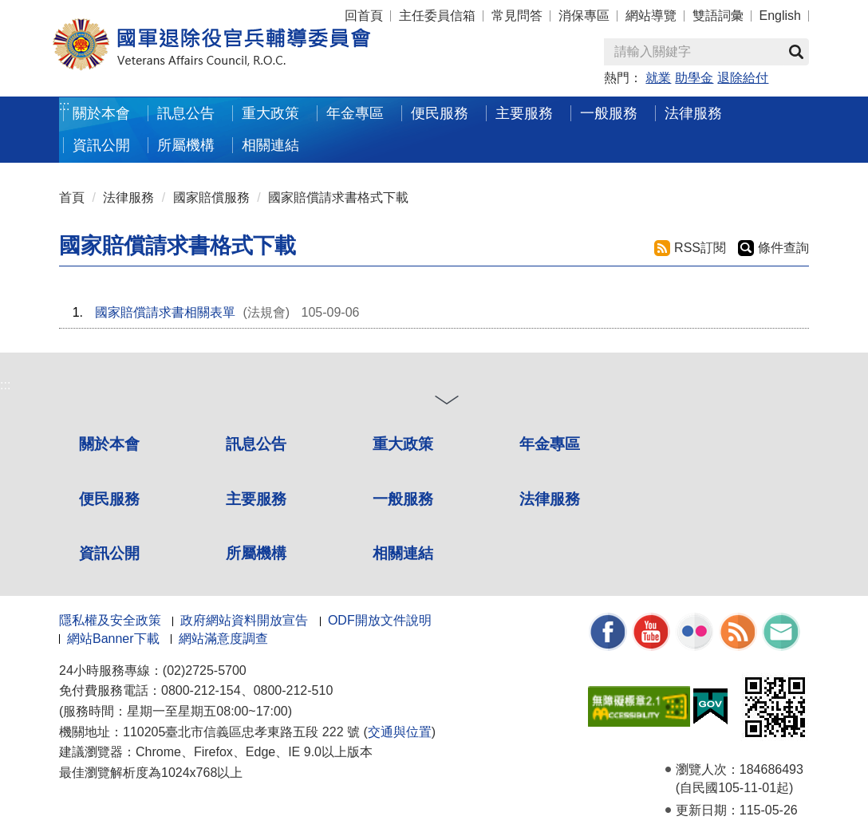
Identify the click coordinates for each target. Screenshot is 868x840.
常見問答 (516, 15)
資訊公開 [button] (101, 144)
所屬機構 (256, 553)
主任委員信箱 (437, 15)
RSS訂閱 (700, 247)
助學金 (694, 78)
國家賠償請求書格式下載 (338, 197)
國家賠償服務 (211, 197)
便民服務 (109, 499)
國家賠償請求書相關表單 (165, 312)
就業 (658, 78)
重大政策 (270, 113)
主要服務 (256, 499)
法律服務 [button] (693, 113)
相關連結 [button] (270, 144)
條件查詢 (783, 247)
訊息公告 (256, 444)
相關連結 (403, 553)
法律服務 (128, 197)
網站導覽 (651, 15)
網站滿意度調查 (223, 638)
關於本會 (109, 444)
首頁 (72, 197)
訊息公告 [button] (186, 113)
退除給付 (742, 78)
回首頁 (364, 15)
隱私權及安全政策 (110, 620)
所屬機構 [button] (186, 144)
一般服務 (403, 499)
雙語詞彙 (718, 15)
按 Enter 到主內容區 (71, 11)
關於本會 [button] (101, 113)
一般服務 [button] (608, 113)
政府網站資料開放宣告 (244, 620)
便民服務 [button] (439, 113)
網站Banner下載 (113, 638)
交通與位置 (400, 732)
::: (64, 105)
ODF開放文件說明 (380, 620)
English (780, 15)
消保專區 (584, 15)
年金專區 (355, 113)
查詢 (796, 51)
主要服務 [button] (524, 113)
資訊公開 (109, 553)
